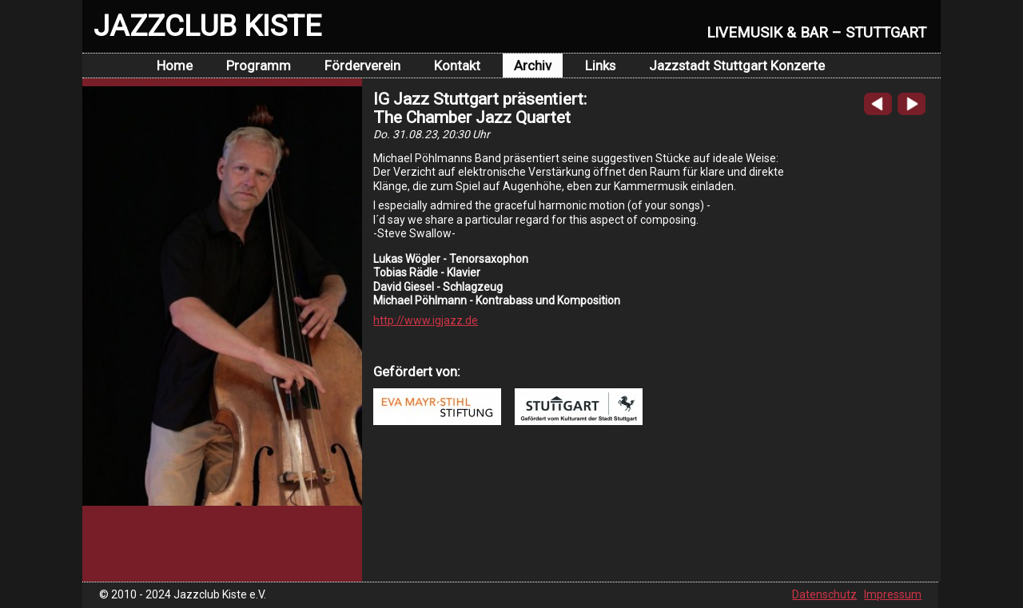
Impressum (892, 594)
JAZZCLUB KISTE (207, 25)
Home (175, 66)
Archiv (532, 66)
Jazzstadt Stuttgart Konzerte (737, 66)
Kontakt (457, 66)
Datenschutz (824, 594)
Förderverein (362, 66)
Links (600, 66)
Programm (258, 66)
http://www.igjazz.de (425, 320)
